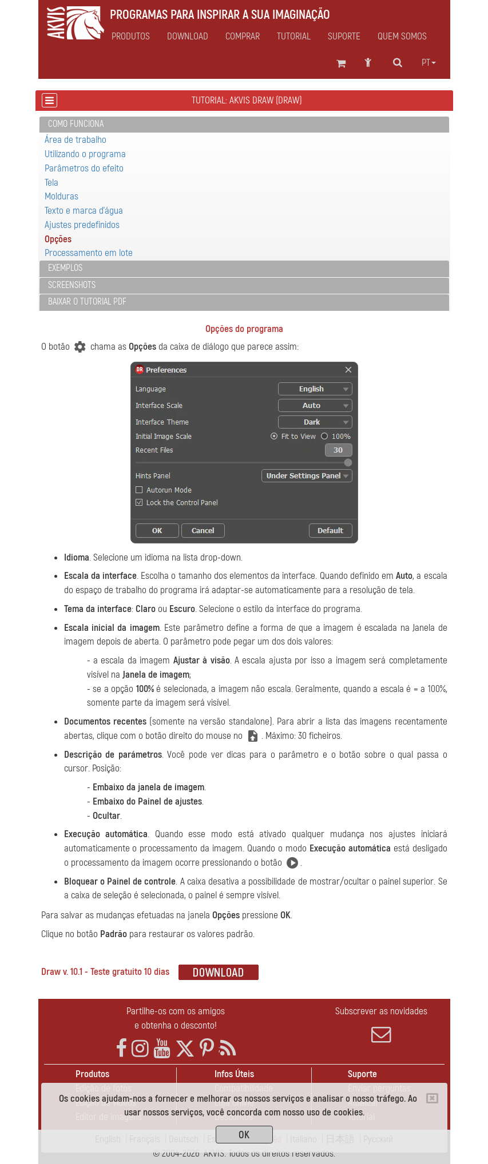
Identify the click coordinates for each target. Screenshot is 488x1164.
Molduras (61, 196)
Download (187, 36)
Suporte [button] (344, 36)
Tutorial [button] (294, 36)
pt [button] (429, 63)
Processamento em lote (89, 253)
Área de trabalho (75, 140)
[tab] (244, 125)
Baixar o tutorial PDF (87, 301)
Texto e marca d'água (84, 211)
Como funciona (76, 124)
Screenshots (72, 285)
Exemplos (65, 268)
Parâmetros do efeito (84, 168)
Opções (58, 239)
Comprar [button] (242, 36)
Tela (51, 183)
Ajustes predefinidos (82, 225)
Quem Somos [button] (402, 36)
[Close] (432, 1098)
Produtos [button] (131, 36)
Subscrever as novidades (381, 1024)
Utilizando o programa (85, 154)
